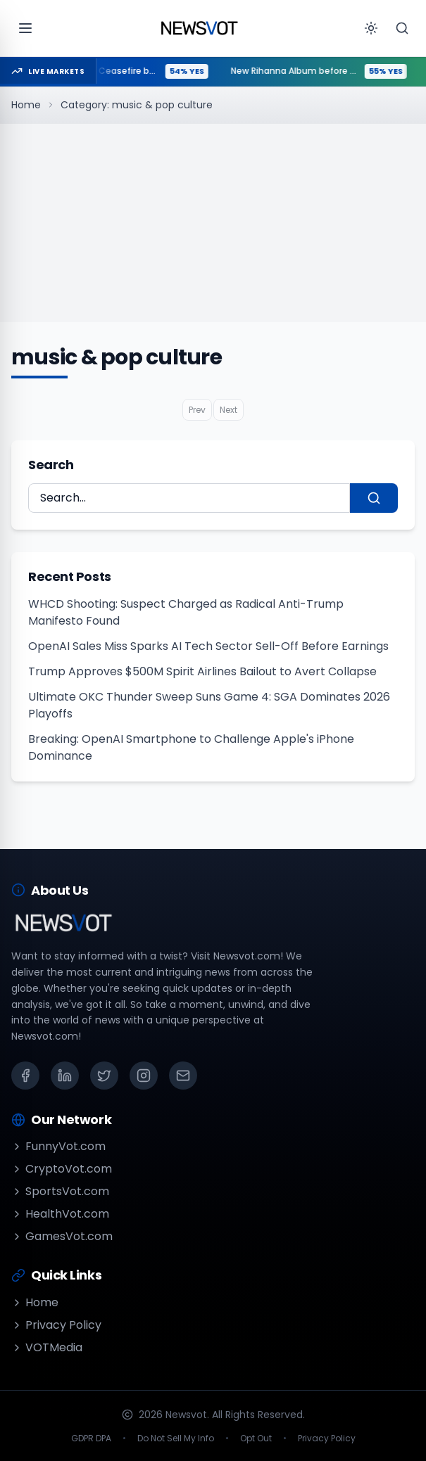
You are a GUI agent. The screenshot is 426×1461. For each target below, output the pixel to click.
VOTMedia (46, 1347)
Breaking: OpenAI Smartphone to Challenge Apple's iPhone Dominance (191, 747)
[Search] (402, 28)
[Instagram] (144, 1075)
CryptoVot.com (61, 1169)
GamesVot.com (62, 1236)
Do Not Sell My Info (175, 1438)
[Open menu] (25, 28)
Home (26, 105)
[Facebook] (25, 1075)
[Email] (183, 1075)
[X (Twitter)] (104, 1075)
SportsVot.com (60, 1191)
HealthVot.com (60, 1214)
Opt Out (256, 1438)
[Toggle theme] (371, 28)
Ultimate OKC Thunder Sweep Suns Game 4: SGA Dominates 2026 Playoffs (209, 705)
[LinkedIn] (65, 1075)
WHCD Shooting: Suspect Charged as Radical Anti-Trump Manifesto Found (186, 612)
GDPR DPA (91, 1438)
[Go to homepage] (199, 28)
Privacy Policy (56, 1325)
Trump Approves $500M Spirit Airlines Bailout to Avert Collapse (202, 671)
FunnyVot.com (58, 1146)
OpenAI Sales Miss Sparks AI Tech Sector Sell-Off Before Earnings (208, 646)
